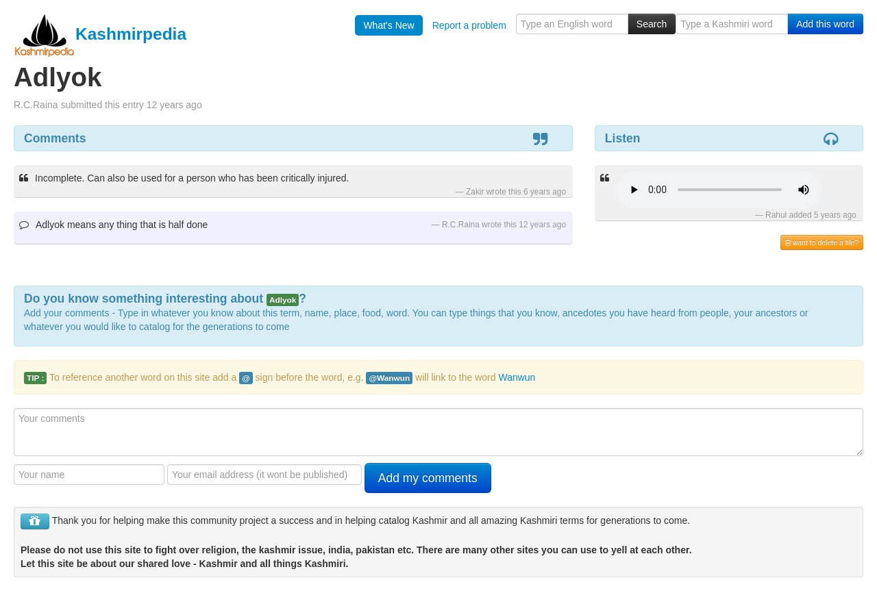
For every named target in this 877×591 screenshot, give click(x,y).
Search (652, 23)
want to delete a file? (822, 242)
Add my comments (428, 478)
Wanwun (516, 377)
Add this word (825, 23)
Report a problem (469, 25)
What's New (388, 25)
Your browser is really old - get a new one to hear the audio (719, 189)
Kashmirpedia (100, 34)
